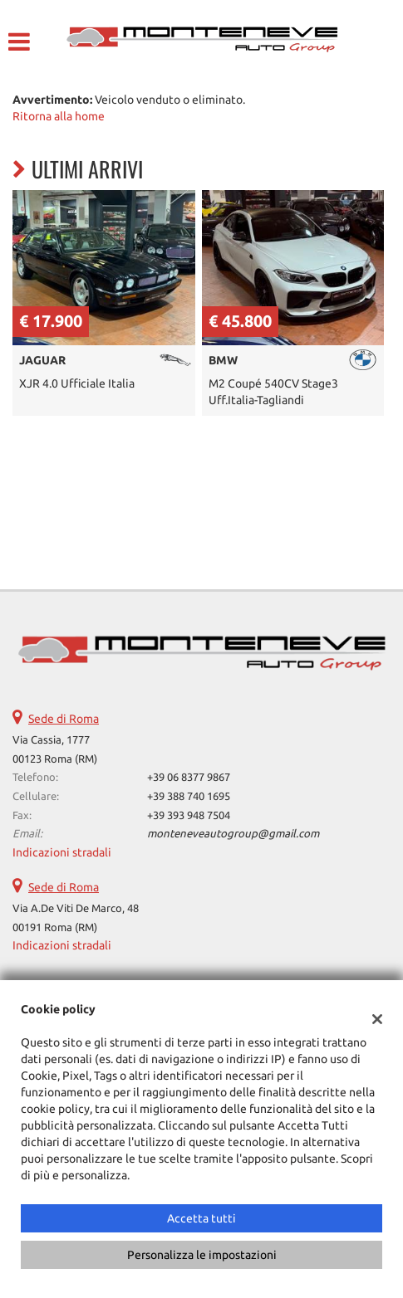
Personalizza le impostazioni (202, 1254)
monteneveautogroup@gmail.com (233, 833)
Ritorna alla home (58, 116)
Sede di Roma (63, 718)
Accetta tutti (201, 1218)
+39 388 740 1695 (188, 796)
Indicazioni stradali (61, 852)
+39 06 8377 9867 (188, 777)
